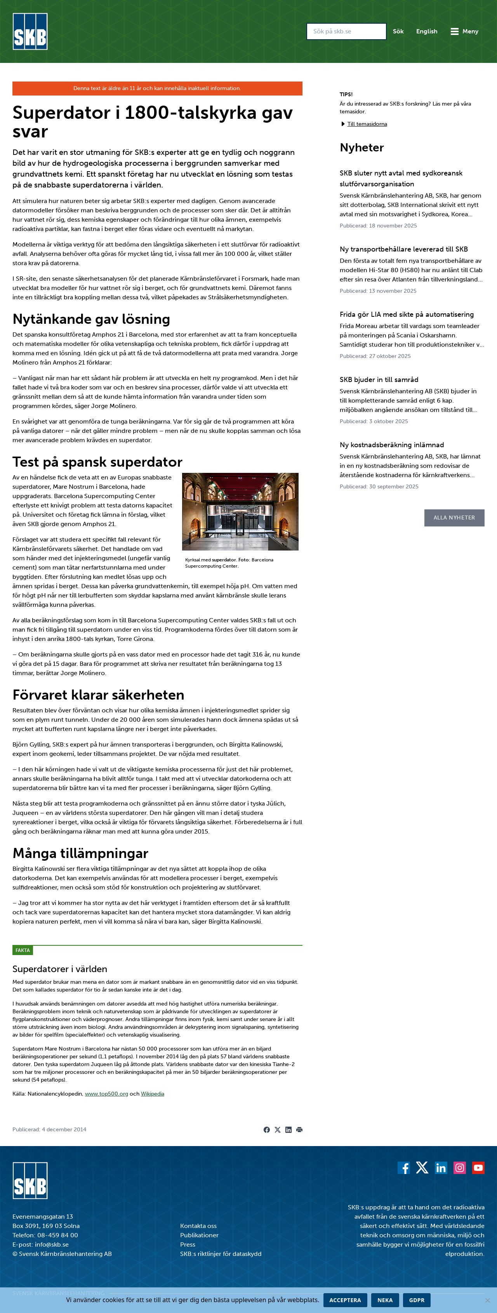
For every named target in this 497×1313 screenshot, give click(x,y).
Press (187, 1244)
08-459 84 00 (57, 1235)
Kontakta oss (198, 1226)
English (427, 31)
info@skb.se (52, 1244)
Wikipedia (152, 1094)
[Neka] (487, 1300)
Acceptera (345, 1300)
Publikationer (199, 1235)
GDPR (417, 1300)
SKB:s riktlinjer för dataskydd (221, 1253)
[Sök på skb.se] (346, 31)
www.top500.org (106, 1094)
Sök (398, 31)
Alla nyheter (454, 517)
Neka (385, 1300)
